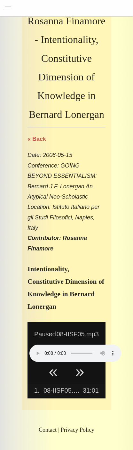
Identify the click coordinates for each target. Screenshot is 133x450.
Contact (48, 430)
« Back (36, 139)
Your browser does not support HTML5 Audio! (75, 353)
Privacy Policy (78, 430)
